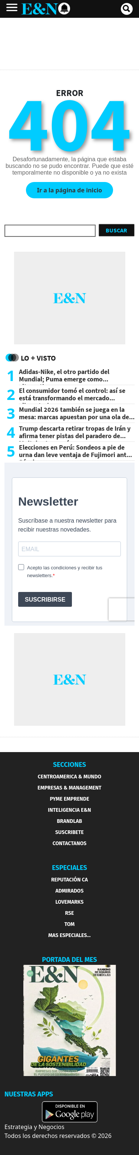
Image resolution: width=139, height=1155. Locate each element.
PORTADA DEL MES (69, 959)
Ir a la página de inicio (69, 190)
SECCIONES (69, 764)
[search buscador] (127, 9)
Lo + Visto (38, 358)
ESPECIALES (69, 867)
